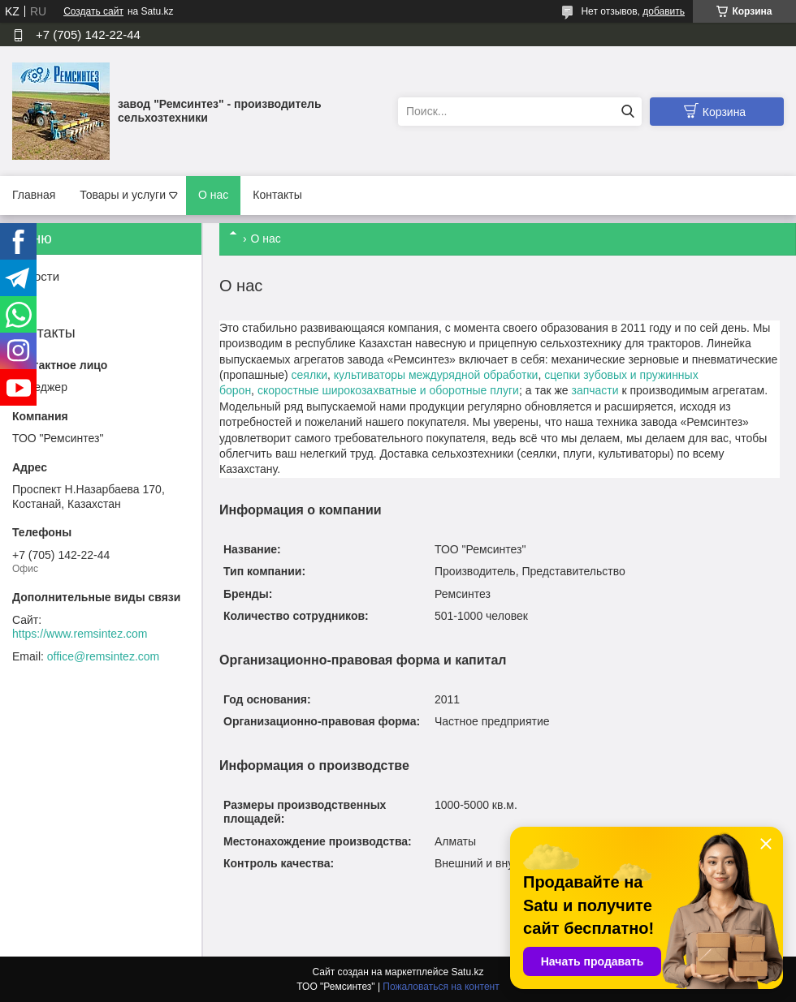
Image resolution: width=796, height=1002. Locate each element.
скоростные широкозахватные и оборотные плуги (388, 390)
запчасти (594, 390)
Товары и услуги (123, 194)
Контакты (277, 194)
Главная (33, 194)
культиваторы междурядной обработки (436, 374)
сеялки (309, 374)
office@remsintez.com (103, 656)
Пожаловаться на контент (441, 986)
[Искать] (627, 111)
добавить (663, 11)
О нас (213, 194)
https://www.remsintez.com (80, 633)
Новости (35, 276)
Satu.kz (467, 972)
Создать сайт (93, 11)
